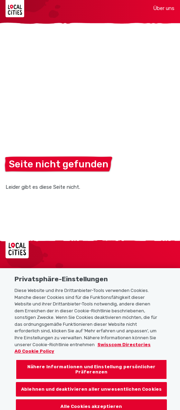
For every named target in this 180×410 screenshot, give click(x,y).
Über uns (163, 8)
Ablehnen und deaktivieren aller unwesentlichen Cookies (91, 391)
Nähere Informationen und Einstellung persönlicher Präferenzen (91, 372)
